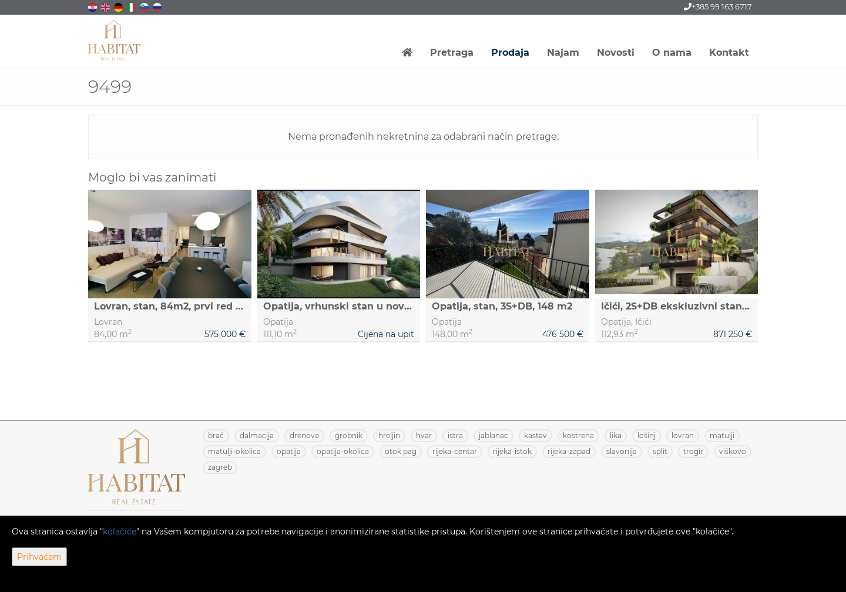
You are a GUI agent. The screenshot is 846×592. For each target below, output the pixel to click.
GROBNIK (348, 435)
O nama (671, 52)
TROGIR (693, 451)
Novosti (615, 52)
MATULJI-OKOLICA (234, 451)
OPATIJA (289, 451)
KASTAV (535, 435)
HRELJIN (389, 435)
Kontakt (729, 52)
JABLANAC (493, 435)
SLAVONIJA (621, 451)
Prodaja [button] (510, 52)
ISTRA (455, 435)
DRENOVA (304, 435)
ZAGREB (220, 467)
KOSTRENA (578, 435)
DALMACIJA (257, 435)
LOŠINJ (646, 435)
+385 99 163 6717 (718, 6)
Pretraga (452, 52)
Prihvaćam (39, 556)
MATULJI (722, 435)
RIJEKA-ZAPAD (569, 451)
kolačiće (119, 531)
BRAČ (216, 435)
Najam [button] (563, 52)
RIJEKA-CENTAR (454, 451)
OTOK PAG (401, 451)
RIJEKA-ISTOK (512, 451)
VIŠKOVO (732, 451)
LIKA (616, 435)
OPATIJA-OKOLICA (343, 451)
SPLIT (660, 451)
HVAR (424, 435)
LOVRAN (683, 435)
